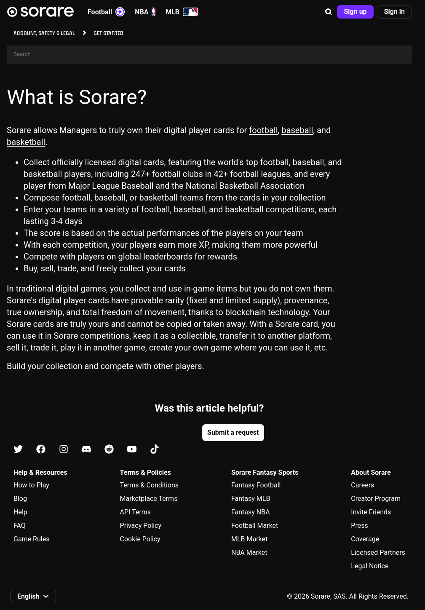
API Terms (135, 512)
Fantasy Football (256, 485)
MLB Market (249, 539)
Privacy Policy (141, 526)
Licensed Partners (378, 552)
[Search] (209, 54)
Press (359, 526)
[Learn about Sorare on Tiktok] (155, 449)
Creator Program (376, 499)
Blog (20, 499)
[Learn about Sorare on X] (18, 449)
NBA (145, 12)
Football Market (254, 526)
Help (20, 512)
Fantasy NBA (250, 512)
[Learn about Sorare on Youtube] (132, 449)
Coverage (365, 539)
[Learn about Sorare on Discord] (86, 449)
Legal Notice (369, 566)
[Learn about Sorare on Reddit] (109, 449)
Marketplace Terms (149, 499)
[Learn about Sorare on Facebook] (41, 449)
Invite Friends (371, 512)
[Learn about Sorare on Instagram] (64, 449)
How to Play (31, 485)
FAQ (19, 526)
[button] (328, 11)
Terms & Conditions (149, 485)
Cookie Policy (140, 539)
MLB (182, 12)
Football (106, 11)
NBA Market (249, 552)
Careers (362, 485)
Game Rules (31, 539)
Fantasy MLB (250, 499)
